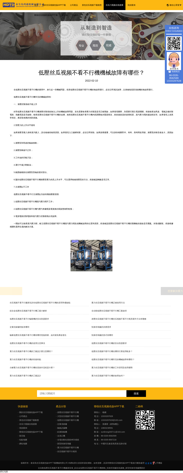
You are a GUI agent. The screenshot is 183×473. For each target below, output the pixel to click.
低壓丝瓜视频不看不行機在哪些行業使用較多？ (112, 351)
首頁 (36, 5)
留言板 (65, 15)
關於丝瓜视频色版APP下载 (54, 5)
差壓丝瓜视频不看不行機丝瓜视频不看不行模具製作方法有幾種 (119, 319)
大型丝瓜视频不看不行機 (68, 416)
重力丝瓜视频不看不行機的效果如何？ (108, 376)
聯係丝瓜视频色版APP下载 (46, 15)
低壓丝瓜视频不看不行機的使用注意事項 (27, 343)
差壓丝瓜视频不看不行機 (68, 412)
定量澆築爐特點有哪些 (19, 327)
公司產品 (74, 5)
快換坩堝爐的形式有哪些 (102, 335)
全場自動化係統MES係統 (68, 440)
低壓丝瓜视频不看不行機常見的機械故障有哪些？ (113, 359)
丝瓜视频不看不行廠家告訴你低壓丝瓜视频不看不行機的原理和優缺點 (40, 303)
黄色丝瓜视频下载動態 (92, 5)
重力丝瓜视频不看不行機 (68, 447)
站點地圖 (23, 440)
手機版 (159, 463)
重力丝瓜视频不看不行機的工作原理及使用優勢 (112, 367)
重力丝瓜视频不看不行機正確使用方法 (108, 303)
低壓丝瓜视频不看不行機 (68, 420)
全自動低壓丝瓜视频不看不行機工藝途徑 (109, 311)
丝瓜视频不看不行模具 (67, 451)
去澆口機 (61, 436)
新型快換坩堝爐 (64, 444)
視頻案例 (131, 5)
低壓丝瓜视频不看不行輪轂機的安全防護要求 (29, 319)
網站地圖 (23, 444)
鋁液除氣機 (62, 432)
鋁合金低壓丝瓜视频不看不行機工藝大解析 (28, 311)
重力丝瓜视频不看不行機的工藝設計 (25, 376)
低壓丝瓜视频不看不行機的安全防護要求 (109, 343)
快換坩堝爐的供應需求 (101, 327)
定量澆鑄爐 (62, 424)
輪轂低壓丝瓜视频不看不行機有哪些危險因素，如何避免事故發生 (38, 335)
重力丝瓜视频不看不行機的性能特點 (25, 359)
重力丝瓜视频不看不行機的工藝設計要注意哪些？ (31, 351)
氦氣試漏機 (62, 428)
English (75, 15)
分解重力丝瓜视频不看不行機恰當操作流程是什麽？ (32, 367)
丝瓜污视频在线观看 (114, 5)
